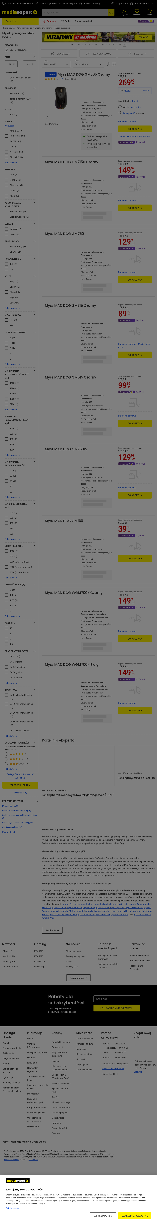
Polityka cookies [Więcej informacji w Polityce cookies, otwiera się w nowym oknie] (12, 1208)
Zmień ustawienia (102, 1215)
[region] (78, 1198)
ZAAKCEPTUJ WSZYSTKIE (135, 1215)
